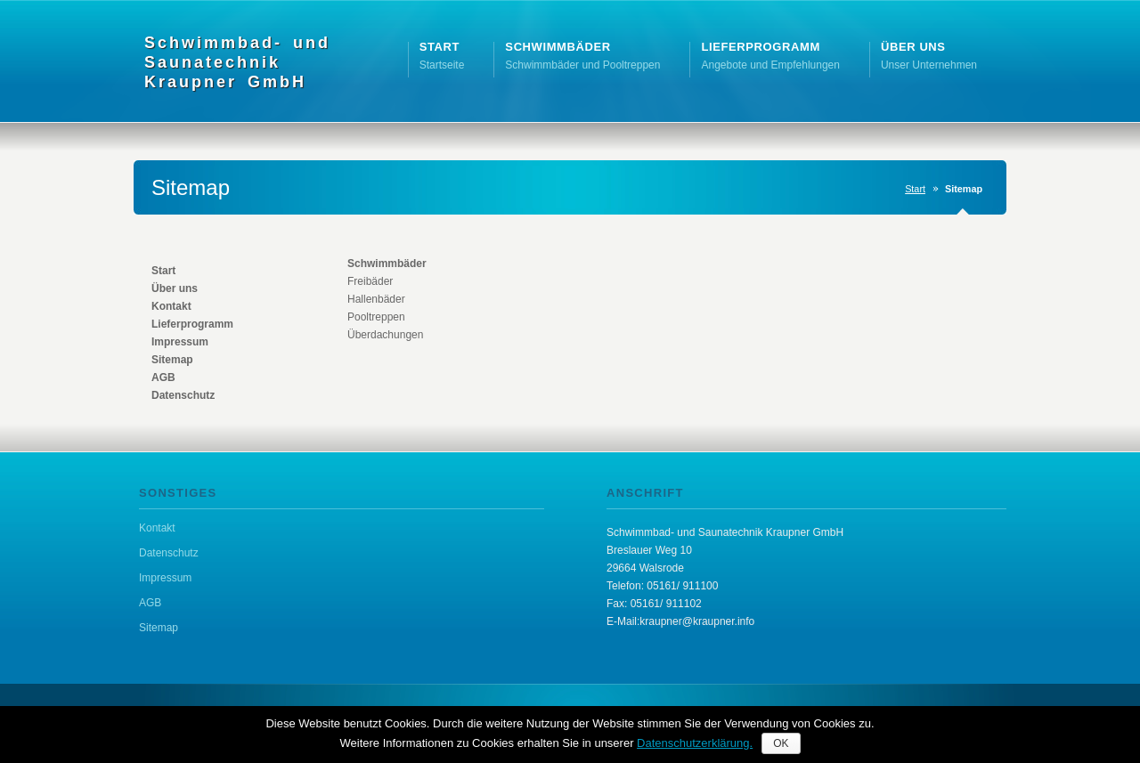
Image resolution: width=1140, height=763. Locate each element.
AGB (163, 377)
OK (780, 743)
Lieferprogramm (192, 324)
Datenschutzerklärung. (695, 743)
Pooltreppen (376, 317)
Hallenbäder (376, 299)
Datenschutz (183, 395)
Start (915, 188)
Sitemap (172, 359)
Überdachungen (385, 335)
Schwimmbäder (387, 263)
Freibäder (370, 281)
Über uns (174, 288)
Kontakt (171, 306)
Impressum (179, 342)
